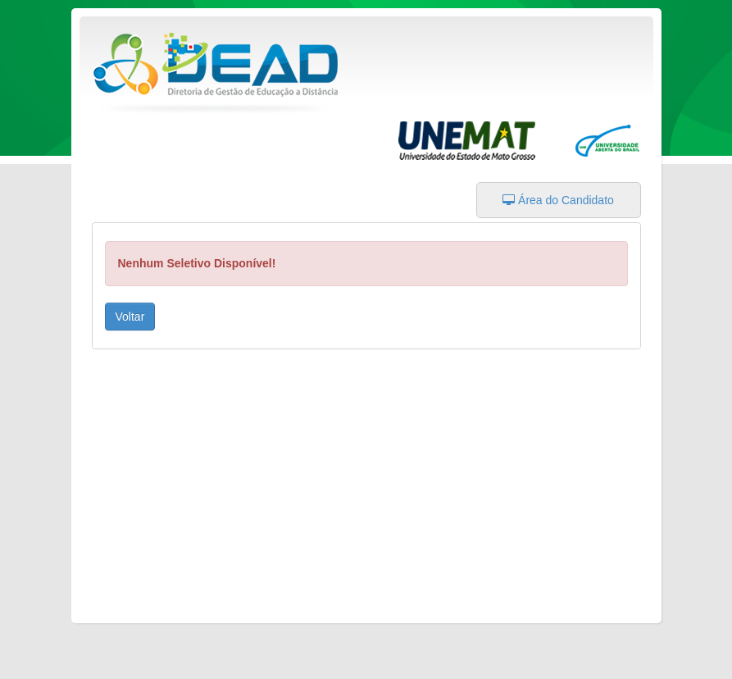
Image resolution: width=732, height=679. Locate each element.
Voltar (130, 316)
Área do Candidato (558, 200)
